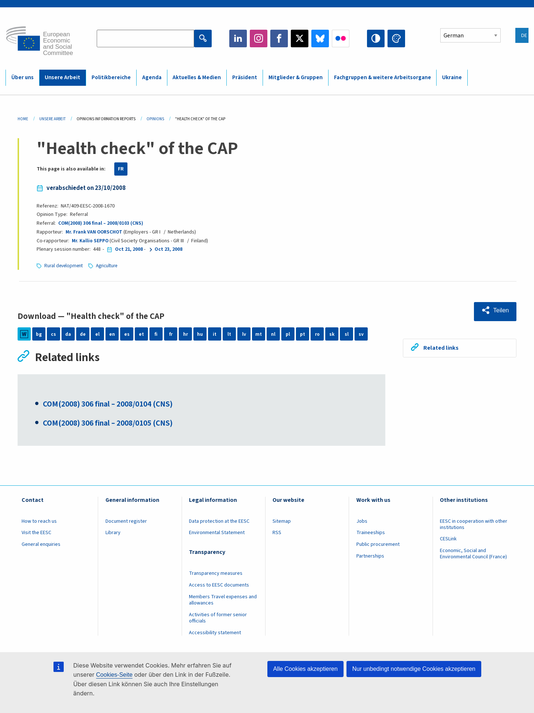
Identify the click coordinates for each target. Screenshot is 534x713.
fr (171, 334)
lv (244, 334)
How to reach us (39, 524)
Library (112, 535)
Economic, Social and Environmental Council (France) (474, 556)
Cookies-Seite (114, 675)
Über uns (22, 77)
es (127, 334)
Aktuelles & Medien (197, 77)
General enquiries (41, 547)
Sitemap (281, 524)
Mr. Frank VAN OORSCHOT (95, 232)
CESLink (448, 541)
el (97, 334)
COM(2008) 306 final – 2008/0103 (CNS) (101, 223)
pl (288, 334)
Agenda (152, 77)
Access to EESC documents (219, 588)
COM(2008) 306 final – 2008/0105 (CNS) (115, 425)
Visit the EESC (36, 535)
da (68, 334)
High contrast (376, 38)
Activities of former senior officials (218, 621)
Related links (442, 346)
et (141, 334)
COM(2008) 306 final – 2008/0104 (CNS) (115, 406)
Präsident (244, 77)
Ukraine (452, 77)
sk (332, 334)
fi (156, 334)
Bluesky (320, 38)
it (215, 334)
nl (273, 334)
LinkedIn (238, 38)
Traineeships (370, 535)
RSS (276, 535)
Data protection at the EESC (219, 524)
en (112, 334)
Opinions (155, 119)
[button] (493, 310)
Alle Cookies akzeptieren (305, 669)
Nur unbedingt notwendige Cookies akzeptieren (413, 669)
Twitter (299, 38)
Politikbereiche (111, 77)
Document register (126, 524)
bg (39, 334)
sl (347, 334)
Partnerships (370, 559)
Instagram (258, 38)
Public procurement (378, 547)
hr (185, 334)
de (83, 334)
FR (121, 169)
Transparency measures (215, 576)
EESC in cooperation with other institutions (473, 527)
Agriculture (111, 265)
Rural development (65, 265)
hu (200, 334)
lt (229, 334)
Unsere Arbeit (62, 77)
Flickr (340, 38)
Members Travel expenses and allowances (223, 603)
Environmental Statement (217, 535)
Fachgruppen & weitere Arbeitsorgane (382, 77)
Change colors (396, 38)
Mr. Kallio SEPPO (90, 241)
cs (53, 334)
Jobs (361, 524)
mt (258, 334)
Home (23, 119)
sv (361, 334)
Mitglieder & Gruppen (295, 77)
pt (302, 334)
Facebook (279, 38)
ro (317, 334)
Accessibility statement (215, 635)
